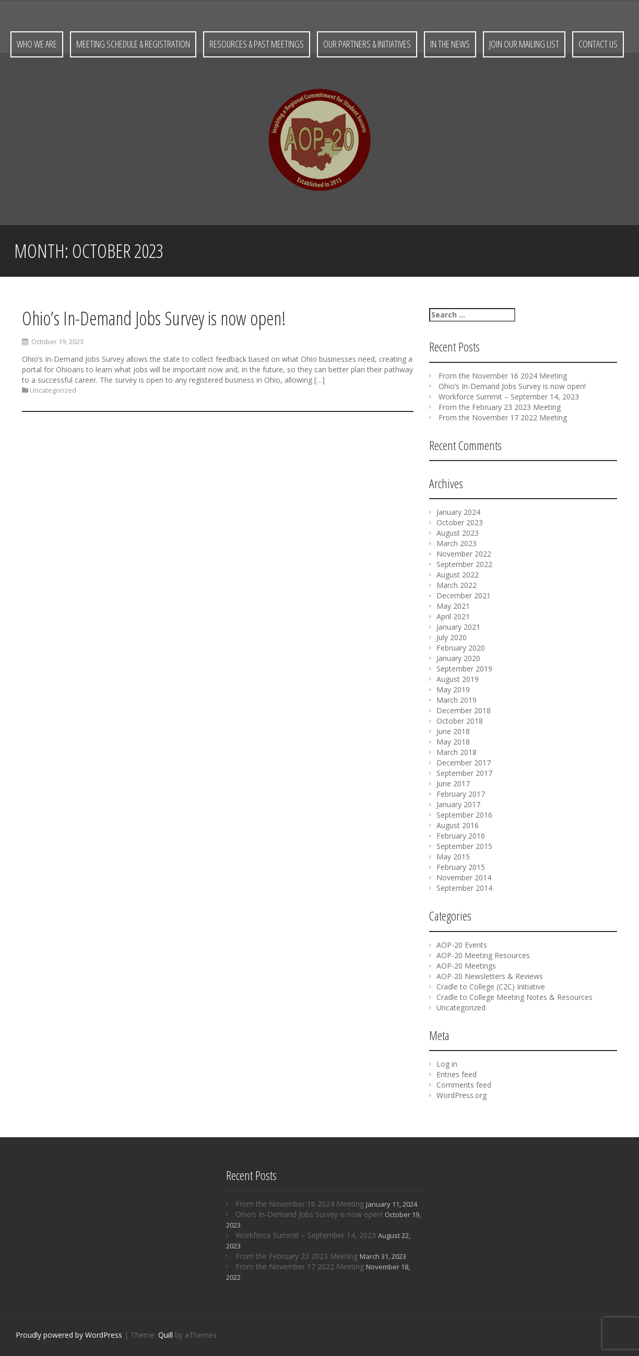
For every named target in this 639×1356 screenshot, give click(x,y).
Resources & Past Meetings (256, 44)
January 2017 (458, 804)
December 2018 (463, 710)
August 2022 (457, 575)
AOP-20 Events (461, 945)
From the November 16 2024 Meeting (503, 376)
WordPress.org (461, 1095)
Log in (446, 1064)
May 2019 (453, 689)
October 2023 (459, 522)
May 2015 (453, 857)
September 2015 (464, 846)
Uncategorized (53, 390)
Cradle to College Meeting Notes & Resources (514, 997)
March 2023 (456, 543)
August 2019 (457, 679)
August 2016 (457, 825)
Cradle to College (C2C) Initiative (490, 987)
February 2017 (460, 794)
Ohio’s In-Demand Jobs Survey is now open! (154, 318)
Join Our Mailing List (524, 44)
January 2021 (458, 627)
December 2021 (463, 595)
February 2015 (460, 867)
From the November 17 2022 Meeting (503, 417)
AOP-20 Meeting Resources (483, 955)
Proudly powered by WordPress (69, 1335)
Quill (165, 1335)
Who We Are (37, 44)
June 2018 (453, 731)
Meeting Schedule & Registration (133, 44)
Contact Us (598, 44)
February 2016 (460, 836)
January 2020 (458, 658)
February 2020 (460, 648)
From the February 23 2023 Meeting (500, 407)
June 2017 (453, 783)
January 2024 (458, 512)
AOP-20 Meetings (466, 966)
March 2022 (456, 585)
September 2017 (464, 773)
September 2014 (464, 888)
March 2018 (456, 752)
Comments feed (463, 1085)
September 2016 (464, 815)
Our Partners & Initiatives (367, 44)
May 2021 (453, 606)
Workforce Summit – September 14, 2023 (509, 397)
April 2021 (453, 616)
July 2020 (451, 637)
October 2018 (459, 721)
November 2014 (463, 877)
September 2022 (464, 564)
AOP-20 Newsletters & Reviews (489, 976)
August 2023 (457, 533)
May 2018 (453, 742)
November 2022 (463, 554)
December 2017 (463, 763)
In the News (450, 44)
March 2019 (456, 700)
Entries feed (456, 1074)
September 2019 (464, 669)
